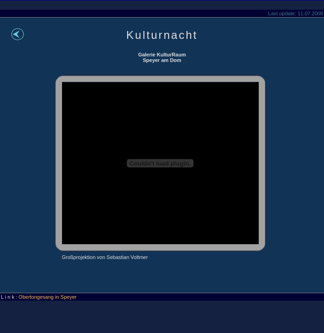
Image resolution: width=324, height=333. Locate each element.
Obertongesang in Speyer (47, 297)
